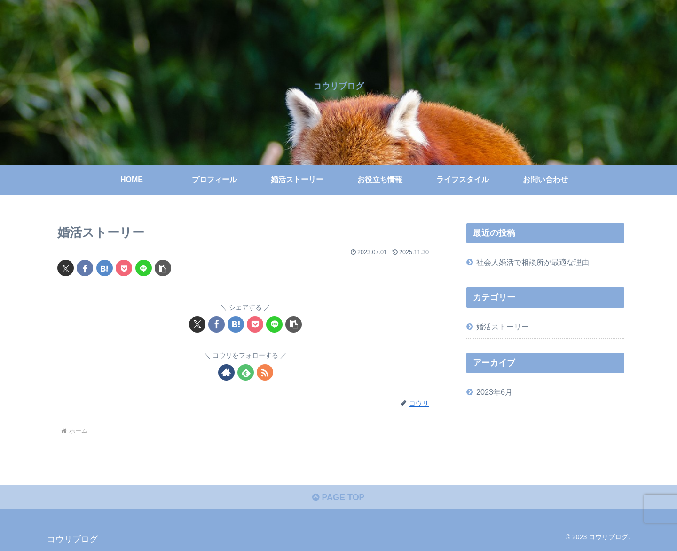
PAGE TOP (338, 497)
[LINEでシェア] (143, 268)
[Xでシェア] (65, 268)
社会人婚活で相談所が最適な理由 (532, 262)
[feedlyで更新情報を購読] (245, 372)
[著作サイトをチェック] (226, 372)
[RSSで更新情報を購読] (265, 372)
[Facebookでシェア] (85, 268)
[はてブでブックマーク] (104, 268)
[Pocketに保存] (124, 268)
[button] (163, 268)
